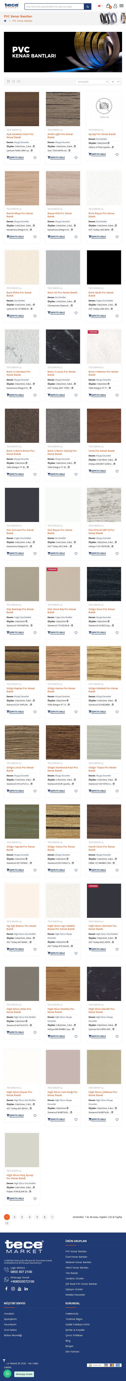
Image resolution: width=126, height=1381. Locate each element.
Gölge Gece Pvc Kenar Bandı (102, 610)
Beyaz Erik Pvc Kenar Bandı (60, 214)
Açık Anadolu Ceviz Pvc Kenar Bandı (20, 135)
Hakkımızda (71, 1313)
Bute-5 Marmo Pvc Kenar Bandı (103, 373)
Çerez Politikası (74, 1334)
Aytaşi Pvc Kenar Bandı (102, 133)
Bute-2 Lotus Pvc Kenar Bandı (62, 373)
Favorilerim (10, 1324)
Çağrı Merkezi (17, 1267)
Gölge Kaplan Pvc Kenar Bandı (21, 689)
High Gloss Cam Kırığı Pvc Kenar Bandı (63, 1093)
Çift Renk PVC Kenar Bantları (81, 1283)
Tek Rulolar (71, 1272)
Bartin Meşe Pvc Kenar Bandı (20, 214)
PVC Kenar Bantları (22, 20)
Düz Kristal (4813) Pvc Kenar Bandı (102, 531)
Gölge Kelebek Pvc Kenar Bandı (103, 689)
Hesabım (9, 1313)
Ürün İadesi (10, 1329)
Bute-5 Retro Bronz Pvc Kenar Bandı (21, 452)
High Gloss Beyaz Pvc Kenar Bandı (19, 1093)
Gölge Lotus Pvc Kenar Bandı (20, 769)
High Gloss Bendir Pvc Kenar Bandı (102, 1010)
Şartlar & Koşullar (75, 1329)
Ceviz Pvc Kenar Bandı (102, 450)
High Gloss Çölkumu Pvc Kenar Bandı (103, 1093)
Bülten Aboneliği (13, 1334)
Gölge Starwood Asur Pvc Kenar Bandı (63, 769)
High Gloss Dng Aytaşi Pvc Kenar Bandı (20, 1176)
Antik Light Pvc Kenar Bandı (60, 135)
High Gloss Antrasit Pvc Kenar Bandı (103, 927)
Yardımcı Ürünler (74, 1278)
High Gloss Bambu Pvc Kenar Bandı (61, 1010)
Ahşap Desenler (21, 142)
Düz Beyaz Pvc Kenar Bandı (60, 531)
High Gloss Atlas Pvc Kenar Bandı (19, 1010)
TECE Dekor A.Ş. (14, 129)
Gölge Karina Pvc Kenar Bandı (61, 689)
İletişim (69, 1345)
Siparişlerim (10, 1318)
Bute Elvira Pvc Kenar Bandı (19, 294)
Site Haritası (72, 1351)
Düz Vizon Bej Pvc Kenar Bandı (62, 610)
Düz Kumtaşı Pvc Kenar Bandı (20, 610)
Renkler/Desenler (75, 1294)
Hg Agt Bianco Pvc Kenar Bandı (21, 927)
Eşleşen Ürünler (74, 1288)
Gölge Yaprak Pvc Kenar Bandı (21, 848)
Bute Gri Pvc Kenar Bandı (62, 292)
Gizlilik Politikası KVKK (77, 1324)
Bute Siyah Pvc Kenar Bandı (101, 294)
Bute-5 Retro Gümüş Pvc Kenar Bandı (62, 452)
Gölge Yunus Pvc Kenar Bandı (61, 848)
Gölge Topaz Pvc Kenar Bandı (102, 769)
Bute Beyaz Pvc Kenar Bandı (102, 214)
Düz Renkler (101, 138)
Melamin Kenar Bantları (78, 1261)
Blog (68, 1340)
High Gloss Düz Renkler (25, 933)
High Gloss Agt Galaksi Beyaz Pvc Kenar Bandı (61, 927)
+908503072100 (22, 1281)
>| (6, 1222)
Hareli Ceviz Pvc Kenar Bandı (102, 848)
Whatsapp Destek (19, 1277)
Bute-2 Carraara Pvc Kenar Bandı (19, 373)
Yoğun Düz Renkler (104, 300)
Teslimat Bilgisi (73, 1318)
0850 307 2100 (21, 1271)
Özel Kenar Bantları (76, 1256)
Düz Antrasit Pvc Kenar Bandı (20, 531)
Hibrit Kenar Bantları (76, 1267)
